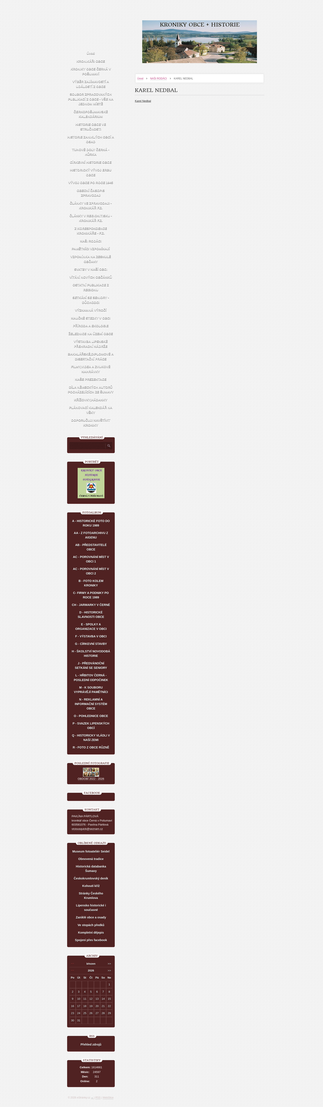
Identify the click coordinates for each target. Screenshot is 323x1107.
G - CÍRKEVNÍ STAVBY (91, 644)
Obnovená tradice (91, 859)
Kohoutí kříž (91, 886)
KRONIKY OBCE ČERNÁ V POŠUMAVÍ (91, 71)
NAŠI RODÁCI (158, 78)
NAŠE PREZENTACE (90, 379)
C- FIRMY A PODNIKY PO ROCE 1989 (91, 595)
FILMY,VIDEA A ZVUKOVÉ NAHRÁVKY (90, 369)
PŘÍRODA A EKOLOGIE (91, 325)
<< (72, 963)
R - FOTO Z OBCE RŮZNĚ (91, 747)
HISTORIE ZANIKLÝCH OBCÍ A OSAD (90, 139)
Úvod (140, 78)
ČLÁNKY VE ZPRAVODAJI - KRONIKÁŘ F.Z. (91, 205)
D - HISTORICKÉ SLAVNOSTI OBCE (91, 615)
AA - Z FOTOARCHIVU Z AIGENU (91, 535)
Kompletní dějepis (91, 932)
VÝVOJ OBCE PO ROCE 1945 (90, 182)
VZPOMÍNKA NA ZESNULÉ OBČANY (91, 259)
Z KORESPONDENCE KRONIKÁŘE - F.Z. (90, 230)
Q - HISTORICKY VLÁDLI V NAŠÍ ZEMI (91, 738)
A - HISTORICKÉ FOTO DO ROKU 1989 (91, 523)
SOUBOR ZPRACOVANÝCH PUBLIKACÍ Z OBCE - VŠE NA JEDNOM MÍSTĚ (90, 99)
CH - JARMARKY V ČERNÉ (91, 605)
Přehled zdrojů (90, 1044)
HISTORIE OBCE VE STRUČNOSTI (90, 126)
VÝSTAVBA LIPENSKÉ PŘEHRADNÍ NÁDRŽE (91, 343)
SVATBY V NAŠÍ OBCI (90, 269)
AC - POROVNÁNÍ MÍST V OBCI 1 (91, 559)
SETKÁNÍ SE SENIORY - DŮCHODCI (90, 300)
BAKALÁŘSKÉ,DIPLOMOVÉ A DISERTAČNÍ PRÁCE (91, 356)
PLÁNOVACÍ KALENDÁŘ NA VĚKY (90, 410)
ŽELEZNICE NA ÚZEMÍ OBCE (91, 333)
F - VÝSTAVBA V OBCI (91, 636)
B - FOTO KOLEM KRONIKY (90, 583)
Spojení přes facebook (91, 940)
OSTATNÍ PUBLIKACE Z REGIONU (91, 287)
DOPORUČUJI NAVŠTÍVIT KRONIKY (90, 422)
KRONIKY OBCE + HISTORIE (200, 24)
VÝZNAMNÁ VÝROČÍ (91, 310)
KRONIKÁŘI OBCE (91, 61)
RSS (98, 1097)
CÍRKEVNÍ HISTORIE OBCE (91, 162)
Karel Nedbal (143, 101)
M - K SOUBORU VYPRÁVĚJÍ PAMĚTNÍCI (91, 690)
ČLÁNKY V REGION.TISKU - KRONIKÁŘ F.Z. (90, 218)
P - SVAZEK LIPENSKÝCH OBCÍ (90, 726)
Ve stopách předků (91, 925)
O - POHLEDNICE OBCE (91, 716)
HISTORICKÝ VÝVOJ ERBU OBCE (90, 172)
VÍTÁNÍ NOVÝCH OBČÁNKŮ (90, 277)
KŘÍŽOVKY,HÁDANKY (90, 400)
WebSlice (108, 1097)
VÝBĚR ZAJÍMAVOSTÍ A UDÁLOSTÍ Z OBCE (90, 84)
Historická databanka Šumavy (91, 869)
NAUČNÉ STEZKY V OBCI (90, 318)
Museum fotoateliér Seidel (90, 851)
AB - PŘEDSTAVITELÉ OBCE (91, 547)
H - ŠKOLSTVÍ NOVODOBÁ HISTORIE (91, 654)
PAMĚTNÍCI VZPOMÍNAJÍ (91, 248)
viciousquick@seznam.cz (87, 828)
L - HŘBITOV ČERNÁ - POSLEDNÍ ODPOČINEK (91, 677)
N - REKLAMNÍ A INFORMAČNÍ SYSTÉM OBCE (91, 704)
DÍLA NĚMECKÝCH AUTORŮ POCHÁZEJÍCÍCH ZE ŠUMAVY (90, 389)
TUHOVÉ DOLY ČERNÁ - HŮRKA (90, 152)
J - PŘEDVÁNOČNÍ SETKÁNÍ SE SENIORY (91, 666)
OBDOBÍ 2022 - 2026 (91, 778)
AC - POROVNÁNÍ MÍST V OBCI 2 (91, 571)
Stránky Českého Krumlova (91, 896)
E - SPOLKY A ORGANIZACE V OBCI (91, 627)
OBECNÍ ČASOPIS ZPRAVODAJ (91, 193)
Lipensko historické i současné (91, 908)
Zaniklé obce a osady (91, 917)
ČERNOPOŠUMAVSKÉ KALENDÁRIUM (91, 114)
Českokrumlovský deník (91, 878)
